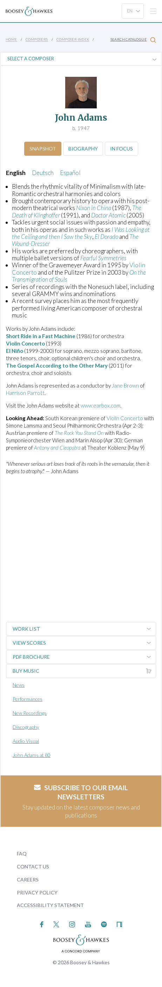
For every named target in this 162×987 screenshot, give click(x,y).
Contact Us (33, 867)
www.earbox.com (100, 405)
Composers (37, 39)
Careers (28, 879)
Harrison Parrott (25, 393)
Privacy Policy (37, 892)
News (19, 685)
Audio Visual (26, 741)
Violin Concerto (125, 418)
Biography (83, 149)
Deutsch (43, 172)
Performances (27, 699)
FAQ (22, 854)
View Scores (84, 643)
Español (70, 172)
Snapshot (42, 149)
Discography (26, 727)
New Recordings (30, 713)
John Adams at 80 (31, 755)
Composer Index (72, 39)
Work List (84, 629)
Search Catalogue (133, 40)
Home (11, 39)
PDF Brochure (84, 657)
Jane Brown (125, 385)
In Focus (121, 149)
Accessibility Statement (50, 905)
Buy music (84, 671)
